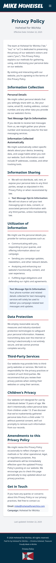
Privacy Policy (28, 548)
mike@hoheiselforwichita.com (29, 506)
